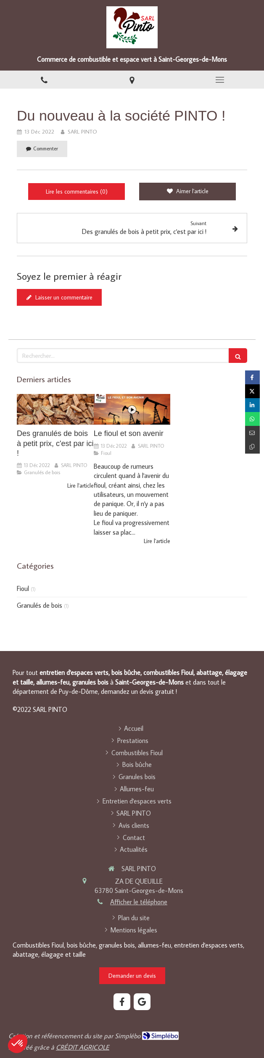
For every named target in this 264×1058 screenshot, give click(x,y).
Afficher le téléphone (138, 902)
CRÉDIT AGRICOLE (82, 1047)
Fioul (23, 588)
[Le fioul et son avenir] (132, 409)
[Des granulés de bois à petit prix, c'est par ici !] (55, 409)
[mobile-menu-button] (220, 79)
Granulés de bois (39, 605)
